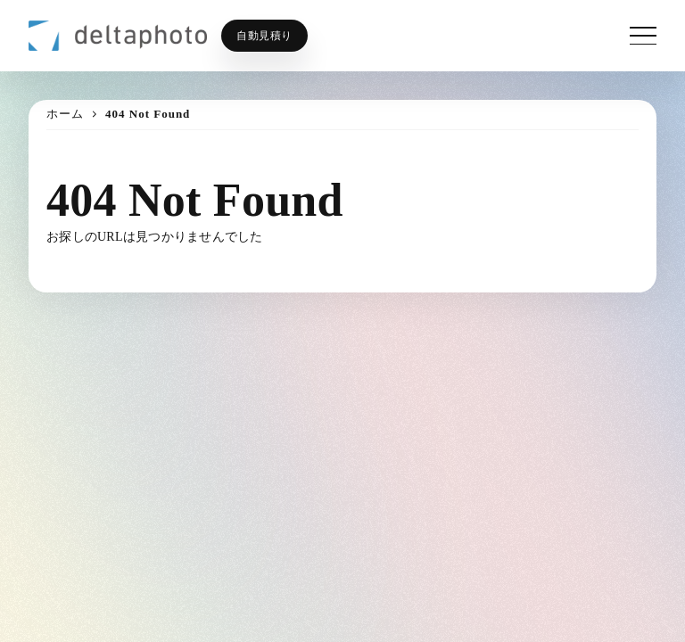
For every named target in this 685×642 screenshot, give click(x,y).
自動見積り (264, 35)
